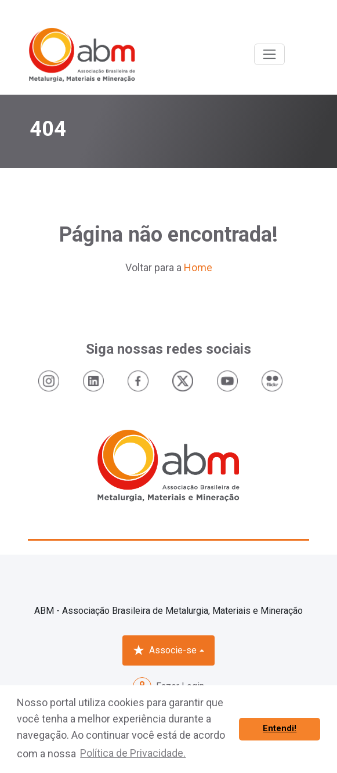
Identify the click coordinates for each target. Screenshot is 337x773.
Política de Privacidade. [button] (133, 753)
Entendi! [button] (279, 729)
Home (198, 267)
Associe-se (165, 650)
